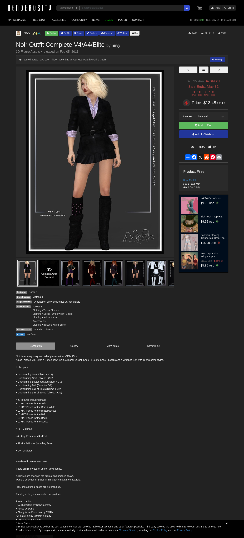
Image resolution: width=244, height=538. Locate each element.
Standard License (43, 329)
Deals (109, 19)
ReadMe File (190, 180)
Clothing (37, 310)
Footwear (38, 306)
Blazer (54, 317)
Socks (69, 313)
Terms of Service (128, 530)
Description (36, 346)
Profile (65, 33)
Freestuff (107, 33)
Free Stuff (39, 19)
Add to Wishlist (203, 134)
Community (79, 19)
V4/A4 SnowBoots (211, 198)
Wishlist (122, 33)
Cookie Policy (160, 530)
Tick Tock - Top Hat (211, 216)
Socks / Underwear (53, 313)
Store (78, 33)
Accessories (39, 321)
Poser (122, 19)
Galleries (59, 19)
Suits (46, 317)
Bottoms (47, 324)
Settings (217, 59)
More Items (113, 346)
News (95, 19)
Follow (51, 33)
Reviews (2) (153, 346)
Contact (138, 19)
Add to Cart (203, 125)
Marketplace (17, 19)
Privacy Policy (184, 530)
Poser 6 (33, 292)
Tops (46, 310)
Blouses (55, 310)
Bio (135, 33)
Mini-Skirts (60, 324)
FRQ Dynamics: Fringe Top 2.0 (210, 255)
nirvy (116, 45)
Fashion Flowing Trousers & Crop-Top (213, 236)
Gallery (92, 33)
